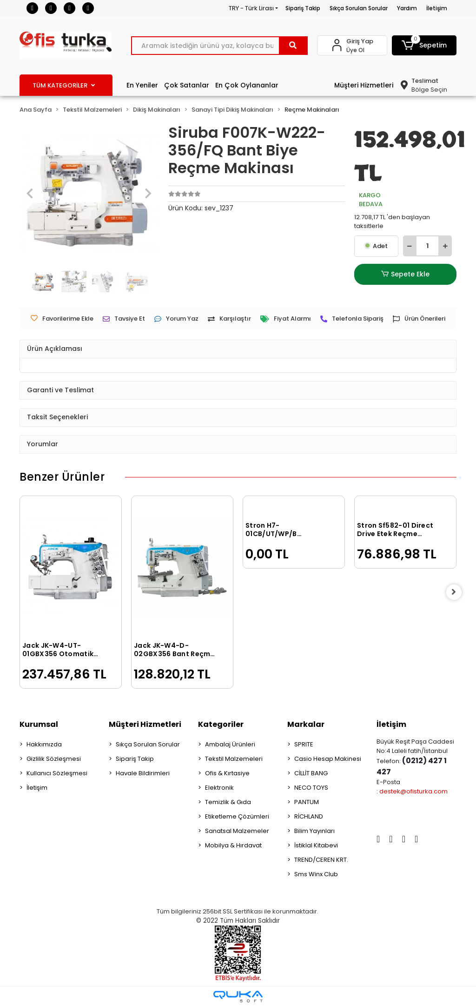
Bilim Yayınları (314, 830)
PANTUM (306, 802)
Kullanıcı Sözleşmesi (56, 773)
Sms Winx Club (316, 874)
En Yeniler (142, 85)
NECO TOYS (311, 787)
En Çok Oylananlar (246, 85)
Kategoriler (221, 724)
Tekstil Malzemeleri (234, 758)
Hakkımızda (44, 744)
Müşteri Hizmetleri (363, 85)
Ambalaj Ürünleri (230, 744)
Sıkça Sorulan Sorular (359, 8)
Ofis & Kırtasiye (227, 773)
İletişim (436, 8)
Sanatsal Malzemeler (237, 830)
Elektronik (219, 787)
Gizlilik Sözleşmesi (53, 758)
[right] (456, 592)
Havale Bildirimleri (143, 773)
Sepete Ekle (405, 274)
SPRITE (303, 744)
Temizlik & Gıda (228, 802)
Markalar (305, 724)
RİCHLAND (308, 816)
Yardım (407, 8)
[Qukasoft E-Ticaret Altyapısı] (238, 996)
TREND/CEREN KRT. (321, 859)
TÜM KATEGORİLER (64, 85)
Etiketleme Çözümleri (237, 816)
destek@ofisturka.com (413, 791)
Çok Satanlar (186, 85)
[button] (424, 45)
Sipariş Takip (302, 8)
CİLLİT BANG (311, 773)
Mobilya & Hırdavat (233, 845)
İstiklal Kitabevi (316, 845)
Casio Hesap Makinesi (327, 758)
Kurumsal (39, 724)
